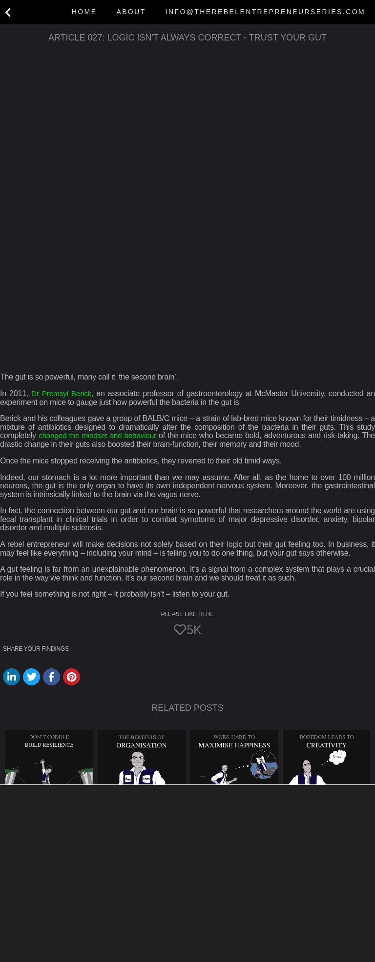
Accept (216, 939)
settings (108, 952)
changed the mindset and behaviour (98, 435)
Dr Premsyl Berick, (63, 393)
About (131, 12)
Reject (270, 939)
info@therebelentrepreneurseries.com (265, 12)
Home (84, 12)
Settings (326, 939)
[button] (187, 896)
